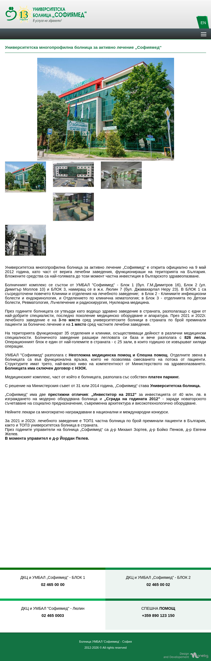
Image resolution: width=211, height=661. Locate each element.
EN (203, 23)
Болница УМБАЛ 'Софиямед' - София (105, 641)
